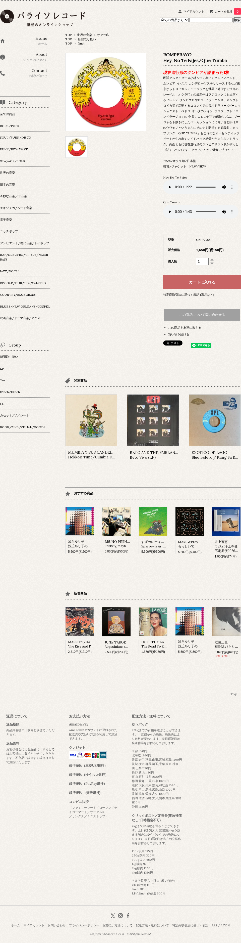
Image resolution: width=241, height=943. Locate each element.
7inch (81, 43)
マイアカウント (193, 11)
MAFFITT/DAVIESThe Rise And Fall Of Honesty (90, 644)
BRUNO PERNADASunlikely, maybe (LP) (120, 544)
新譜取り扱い (87, 39)
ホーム (15, 925)
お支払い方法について (117, 925)
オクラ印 (103, 35)
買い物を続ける (178, 334)
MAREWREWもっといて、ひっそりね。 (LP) (201, 544)
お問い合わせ (57, 925)
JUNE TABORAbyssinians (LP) (118, 644)
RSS (214, 925)
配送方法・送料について (152, 925)
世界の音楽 (84, 35)
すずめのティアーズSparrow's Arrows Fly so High (164, 544)
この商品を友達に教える (184, 327)
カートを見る (228, 11)
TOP (68, 35)
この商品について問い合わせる (202, 315)
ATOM (225, 925)
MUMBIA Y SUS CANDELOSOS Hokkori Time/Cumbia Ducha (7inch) (101, 454)
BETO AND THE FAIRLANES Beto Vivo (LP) (155, 455)
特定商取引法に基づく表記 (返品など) (188, 294)
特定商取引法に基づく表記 (190, 925)
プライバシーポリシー (84, 925)
